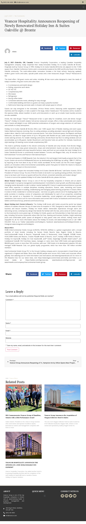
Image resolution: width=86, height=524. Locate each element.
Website (8, 338)
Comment (10, 299)
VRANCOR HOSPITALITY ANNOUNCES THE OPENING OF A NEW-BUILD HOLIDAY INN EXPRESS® (22, 465)
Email (8, 330)
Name (8, 323)
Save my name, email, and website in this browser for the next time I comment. (34, 345)
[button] (46, 48)
